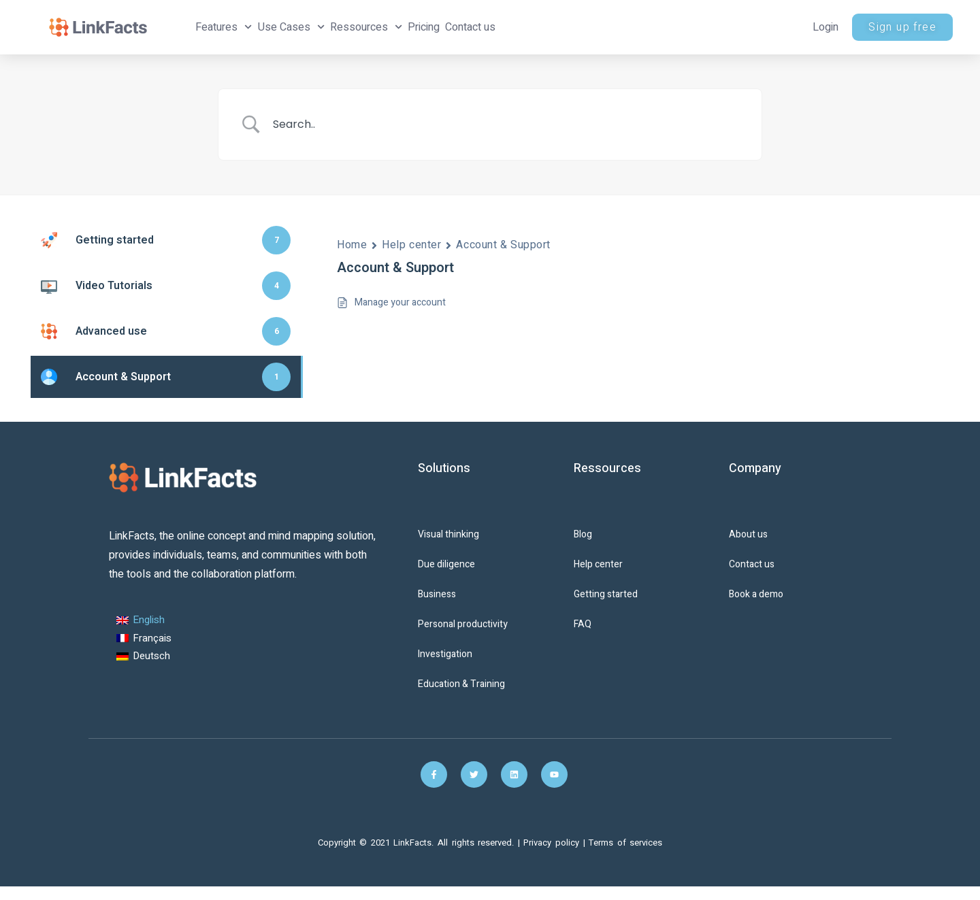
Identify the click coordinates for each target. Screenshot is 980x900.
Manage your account (400, 302)
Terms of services (625, 842)
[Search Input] (507, 124)
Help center (411, 245)
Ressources (366, 26)
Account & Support (503, 245)
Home (352, 245)
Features (223, 26)
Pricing (424, 27)
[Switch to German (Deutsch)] (144, 657)
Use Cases (291, 26)
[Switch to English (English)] (144, 621)
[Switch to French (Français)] (144, 638)
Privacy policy (553, 842)
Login (825, 27)
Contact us (470, 27)
